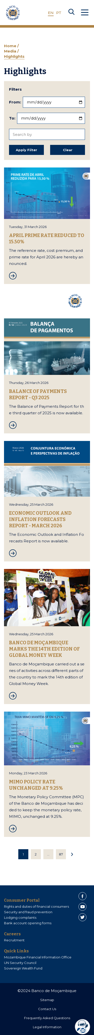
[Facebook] (82, 896)
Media (10, 51)
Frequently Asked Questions (47, 1018)
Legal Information (47, 1027)
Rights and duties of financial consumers (36, 906)
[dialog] (84, 1026)
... (48, 854)
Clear (67, 150)
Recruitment (14, 940)
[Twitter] (82, 917)
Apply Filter (26, 150)
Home (10, 45)
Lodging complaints (20, 917)
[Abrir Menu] (84, 12)
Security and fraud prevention (28, 912)
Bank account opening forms (27, 923)
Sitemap (47, 1000)
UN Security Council (20, 963)
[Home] (13, 13)
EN (51, 12)
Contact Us (47, 1009)
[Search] (71, 13)
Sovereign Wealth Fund (23, 968)
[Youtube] (82, 907)
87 (61, 854)
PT (58, 12)
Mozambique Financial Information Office (37, 957)
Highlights (14, 56)
